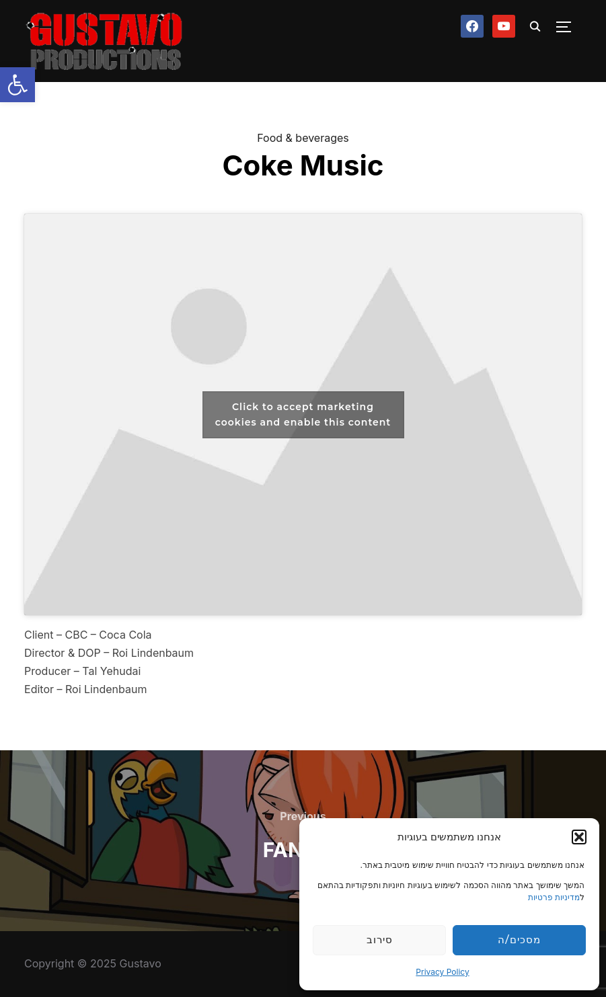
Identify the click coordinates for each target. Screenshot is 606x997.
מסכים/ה (519, 939)
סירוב (380, 939)
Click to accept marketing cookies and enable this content (303, 414)
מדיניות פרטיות (554, 897)
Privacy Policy (442, 972)
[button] (17, 84)
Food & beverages (303, 138)
